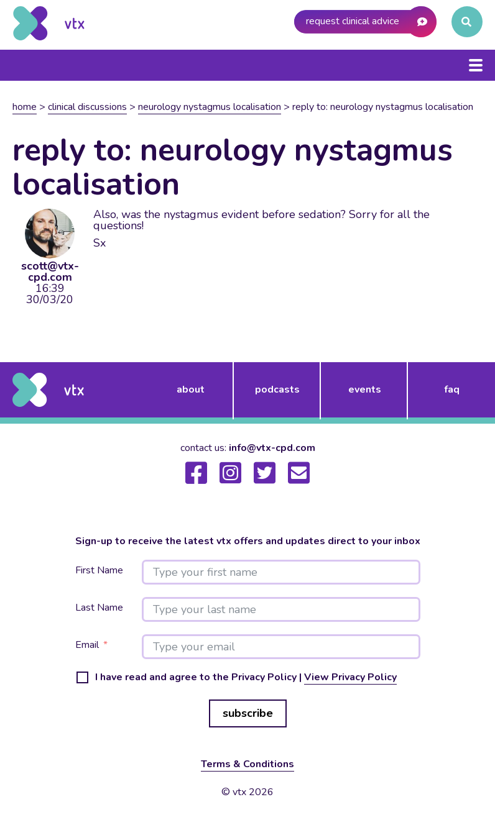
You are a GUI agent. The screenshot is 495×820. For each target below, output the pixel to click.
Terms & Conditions (247, 764)
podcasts (277, 389)
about (191, 389)
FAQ (452, 389)
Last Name (99, 608)
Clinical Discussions (87, 107)
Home (24, 107)
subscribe (248, 713)
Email (87, 645)
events (364, 389)
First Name (99, 570)
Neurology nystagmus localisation (209, 107)
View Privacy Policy (350, 677)
